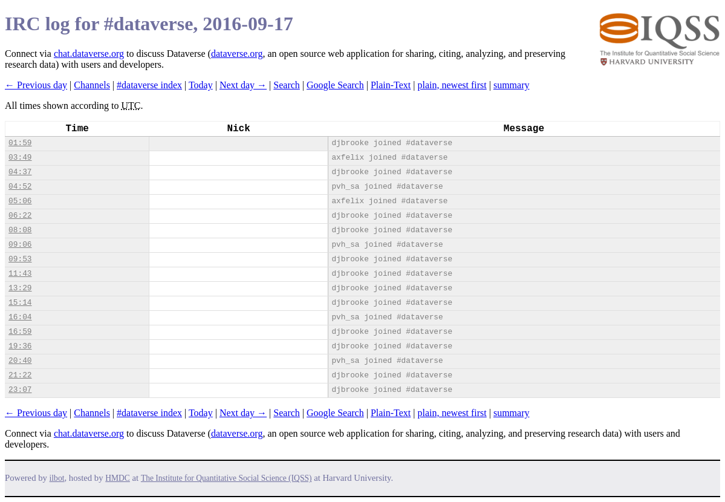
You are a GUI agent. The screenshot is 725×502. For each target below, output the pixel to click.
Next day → (243, 85)
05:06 (19, 201)
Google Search (335, 85)
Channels (92, 85)
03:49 (19, 157)
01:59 (19, 143)
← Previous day (36, 85)
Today (201, 85)
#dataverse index (149, 85)
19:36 (19, 346)
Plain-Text (391, 85)
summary (511, 85)
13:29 (19, 288)
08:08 (19, 230)
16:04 (19, 317)
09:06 (19, 244)
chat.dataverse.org (89, 53)
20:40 (19, 360)
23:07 (19, 389)
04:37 (19, 172)
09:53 (19, 259)
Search (286, 85)
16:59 (19, 331)
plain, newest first (452, 85)
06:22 (19, 215)
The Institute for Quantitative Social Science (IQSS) (226, 478)
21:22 (19, 375)
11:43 (19, 273)
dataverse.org (236, 53)
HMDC (117, 478)
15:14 (19, 302)
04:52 (19, 186)
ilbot (57, 478)
